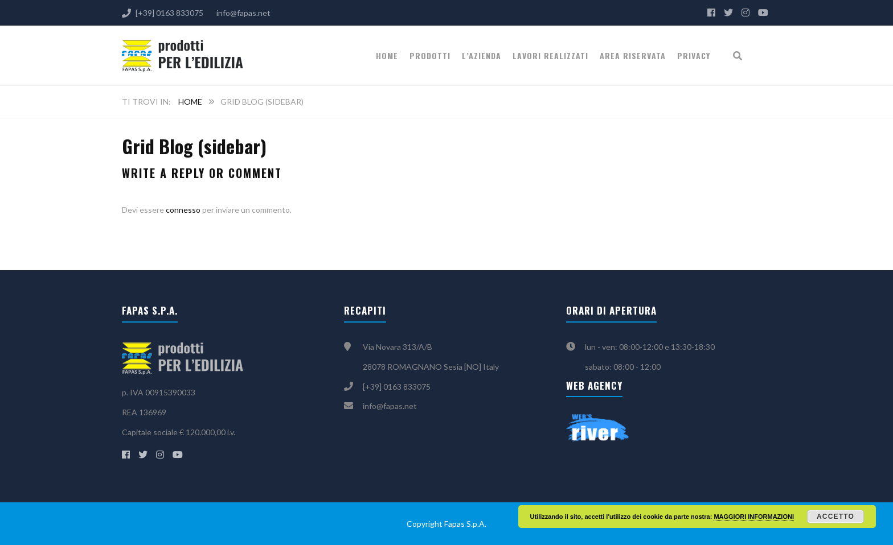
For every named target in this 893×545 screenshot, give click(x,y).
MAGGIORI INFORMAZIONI (754, 516)
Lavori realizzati (550, 55)
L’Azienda (481, 55)
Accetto (835, 517)
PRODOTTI (429, 55)
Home (387, 55)
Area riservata (633, 55)
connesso (183, 209)
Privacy (693, 55)
